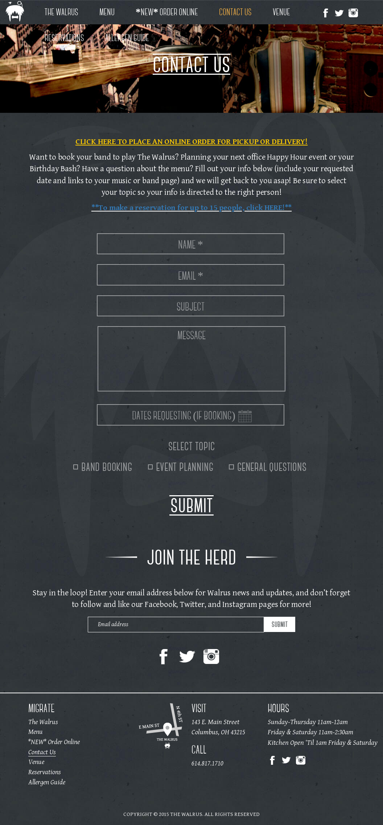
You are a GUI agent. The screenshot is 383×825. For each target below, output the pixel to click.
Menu (107, 12)
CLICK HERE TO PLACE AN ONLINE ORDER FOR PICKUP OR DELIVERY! (191, 141)
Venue (281, 12)
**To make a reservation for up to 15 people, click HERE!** (191, 207)
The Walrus (61, 12)
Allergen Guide (127, 38)
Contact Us (235, 12)
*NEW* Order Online (167, 12)
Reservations (64, 38)
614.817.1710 (207, 764)
